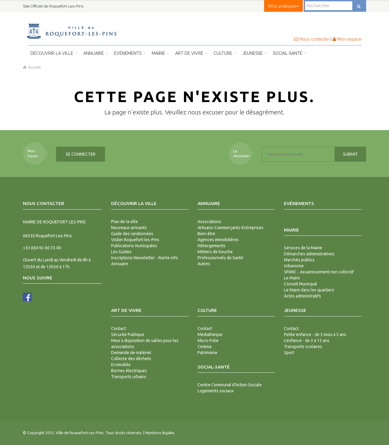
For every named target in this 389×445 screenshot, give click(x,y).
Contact (118, 328)
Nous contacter (311, 39)
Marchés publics (299, 259)
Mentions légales (160, 433)
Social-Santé (290, 53)
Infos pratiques (283, 6)
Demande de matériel (131, 352)
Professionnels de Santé (220, 257)
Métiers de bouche (215, 251)
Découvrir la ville (53, 53)
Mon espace (347, 39)
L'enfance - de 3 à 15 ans (306, 340)
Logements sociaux (216, 390)
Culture (224, 53)
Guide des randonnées (132, 233)
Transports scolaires (303, 346)
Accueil (32, 67)
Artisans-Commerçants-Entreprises (230, 227)
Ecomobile (121, 364)
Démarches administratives (309, 253)
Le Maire (292, 277)
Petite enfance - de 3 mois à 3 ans (315, 334)
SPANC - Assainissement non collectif (319, 271)
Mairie (160, 53)
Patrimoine (207, 352)
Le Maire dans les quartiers (309, 290)
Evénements (130, 53)
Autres (204, 263)
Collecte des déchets (131, 358)
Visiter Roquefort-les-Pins (135, 239)
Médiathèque (210, 334)
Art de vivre (191, 53)
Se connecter (80, 154)
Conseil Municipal (300, 284)
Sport (289, 352)
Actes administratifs (302, 296)
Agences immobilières (218, 239)
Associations (209, 221)
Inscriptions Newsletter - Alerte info (144, 257)
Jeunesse (254, 53)
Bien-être (206, 233)
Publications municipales (134, 245)
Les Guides (121, 251)
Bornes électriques (129, 370)
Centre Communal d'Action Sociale (230, 384)
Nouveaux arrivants (129, 227)
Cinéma (204, 346)
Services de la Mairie (303, 247)
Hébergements (212, 245)
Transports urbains (128, 376)
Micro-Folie (208, 340)
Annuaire (95, 53)
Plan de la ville (124, 221)
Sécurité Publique (127, 334)
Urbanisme (294, 265)
